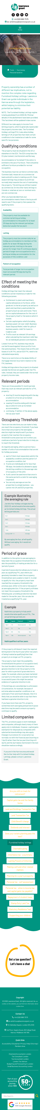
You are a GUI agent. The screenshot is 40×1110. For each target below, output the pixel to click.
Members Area (20, 1046)
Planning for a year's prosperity (20, 876)
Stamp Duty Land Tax (20, 903)
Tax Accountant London (20, 1059)
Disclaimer (16, 1044)
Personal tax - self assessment (20, 882)
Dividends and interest (20, 827)
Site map (34, 1044)
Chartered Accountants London (20, 1054)
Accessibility (6, 1044)
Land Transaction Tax (20, 815)
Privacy (23, 1044)
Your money (21, 70)
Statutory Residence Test (20, 909)
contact (20, 757)
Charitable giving (20, 848)
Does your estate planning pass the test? (20, 835)
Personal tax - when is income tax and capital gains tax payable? (20, 889)
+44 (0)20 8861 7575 (21, 19)
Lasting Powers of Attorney (20, 861)
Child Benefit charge (20, 821)
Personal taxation (16, 72)
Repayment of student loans (20, 897)
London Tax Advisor (20, 1061)
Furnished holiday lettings (20, 842)
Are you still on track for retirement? (20, 792)
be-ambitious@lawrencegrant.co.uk (21, 22)
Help (28, 1044)
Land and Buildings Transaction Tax (20, 809)
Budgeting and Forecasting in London (20, 1064)
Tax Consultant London (20, 1056)
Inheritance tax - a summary (20, 855)
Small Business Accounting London (20, 1066)
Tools (12, 70)
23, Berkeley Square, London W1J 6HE (21, 1025)
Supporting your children (20, 915)
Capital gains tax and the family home (20, 801)
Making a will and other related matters (20, 868)
